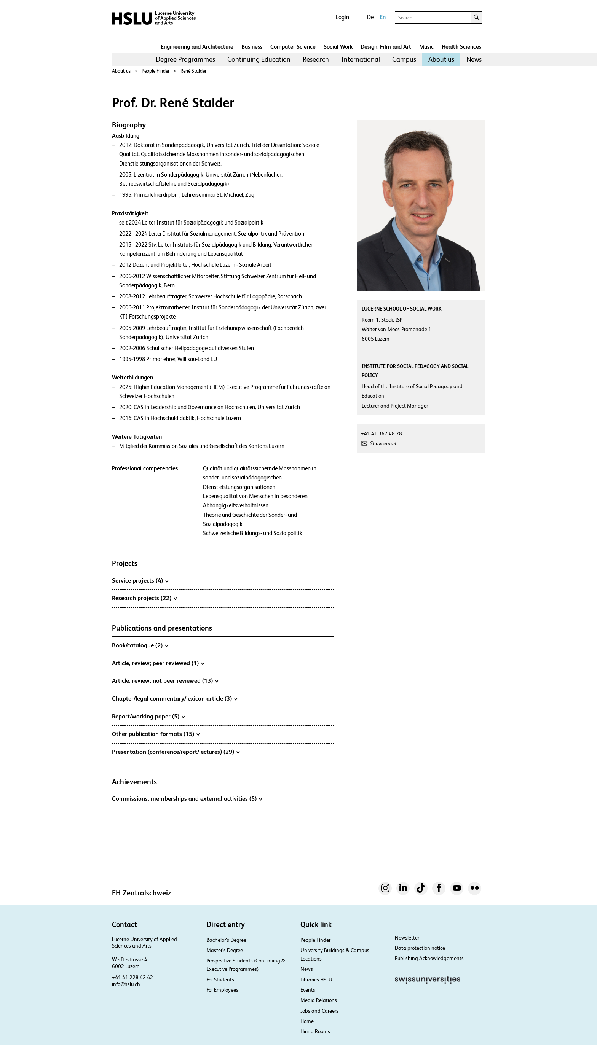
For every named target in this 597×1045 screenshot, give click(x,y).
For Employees (222, 990)
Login (342, 17)
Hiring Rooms (315, 1031)
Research (316, 59)
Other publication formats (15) (156, 734)
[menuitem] (185, 59)
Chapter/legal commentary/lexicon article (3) (174, 698)
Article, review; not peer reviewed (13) (165, 680)
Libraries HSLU (316, 980)
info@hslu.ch (126, 984)
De (370, 17)
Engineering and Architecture (197, 46)
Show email (383, 443)
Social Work (338, 46)
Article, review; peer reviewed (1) (158, 663)
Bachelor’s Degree (226, 940)
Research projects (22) (144, 598)
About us (441, 59)
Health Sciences (461, 46)
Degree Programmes (185, 59)
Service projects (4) (140, 580)
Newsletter (407, 938)
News (474, 59)
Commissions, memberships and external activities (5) (187, 798)
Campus (404, 59)
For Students (220, 980)
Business (251, 46)
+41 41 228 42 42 (132, 977)
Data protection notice (420, 948)
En (383, 17)
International (360, 59)
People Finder (155, 71)
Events (307, 990)
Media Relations (318, 1000)
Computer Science (293, 46)
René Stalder (193, 71)
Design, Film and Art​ (386, 46)
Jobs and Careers (319, 1011)
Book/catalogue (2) (140, 645)
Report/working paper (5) (148, 716)
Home (307, 1021)
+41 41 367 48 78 (381, 433)
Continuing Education (259, 59)
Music (426, 46)
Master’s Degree (224, 950)
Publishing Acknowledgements (429, 958)
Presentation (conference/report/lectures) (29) (175, 751)
